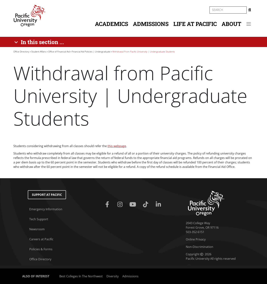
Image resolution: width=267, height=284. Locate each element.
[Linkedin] (159, 204)
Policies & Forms (40, 249)
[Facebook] (108, 204)
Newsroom (37, 229)
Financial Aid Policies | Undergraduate (91, 51)
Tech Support (38, 219)
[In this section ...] (39, 42)
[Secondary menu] (249, 23)
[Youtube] (133, 204)
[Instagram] (121, 204)
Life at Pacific (195, 23)
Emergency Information (45, 209)
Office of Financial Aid (59, 51)
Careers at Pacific (41, 239)
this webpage (117, 146)
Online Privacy (196, 239)
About (231, 23)
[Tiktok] (146, 204)
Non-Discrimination (199, 247)
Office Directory (21, 51)
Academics (111, 23)
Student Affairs (38, 51)
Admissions (151, 23)
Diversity (112, 276)
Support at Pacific (47, 195)
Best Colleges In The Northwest (81, 276)
